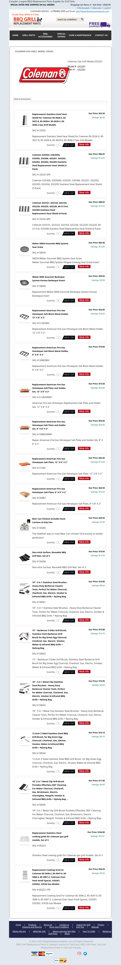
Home (18, 925)
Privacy (101, 925)
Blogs (67, 934)
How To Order (89, 931)
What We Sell (39, 931)
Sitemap (95, 927)
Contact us (64, 925)
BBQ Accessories (45, 35)
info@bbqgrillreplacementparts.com (92, 11)
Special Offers (61, 35)
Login (106, 8)
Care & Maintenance (80, 35)
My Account (83, 8)
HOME (15, 35)
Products (32, 925)
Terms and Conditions (59, 927)
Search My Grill (83, 925)
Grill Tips (80, 927)
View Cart (96, 8)
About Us (48, 925)
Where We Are (19, 931)
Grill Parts (28, 35)
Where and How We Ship (64, 931)
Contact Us (101, 35)
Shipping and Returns (32, 927)
